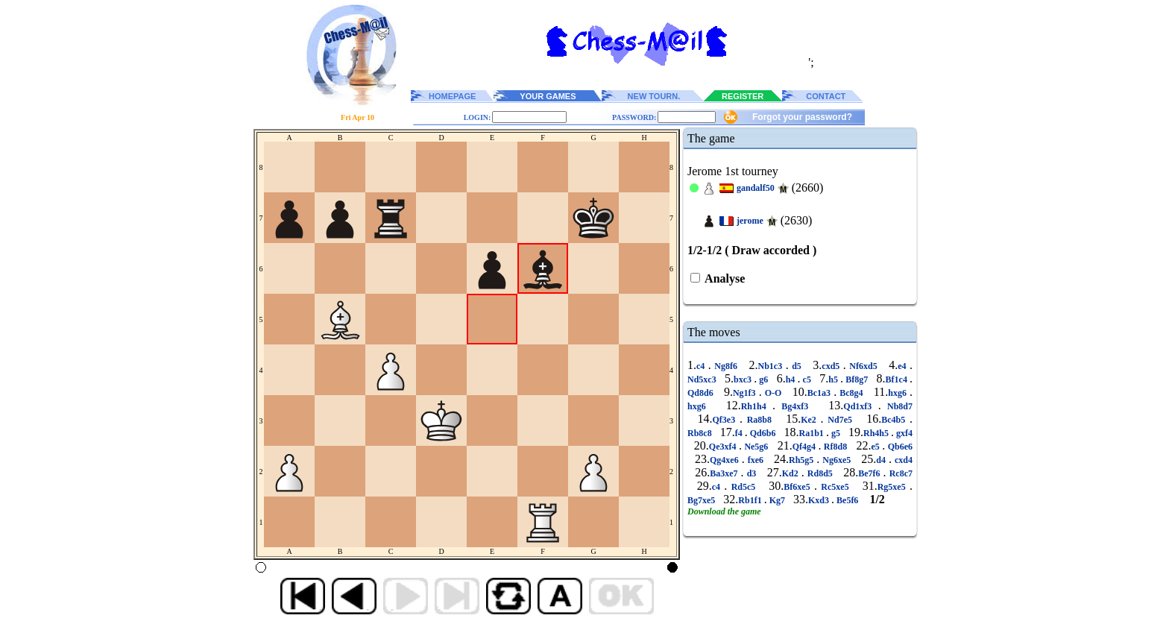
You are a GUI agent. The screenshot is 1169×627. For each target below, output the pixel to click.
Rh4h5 (877, 433)
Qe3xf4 (724, 446)
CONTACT (825, 96)
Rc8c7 (899, 473)
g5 (835, 433)
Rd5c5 (743, 487)
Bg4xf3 (795, 406)
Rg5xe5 (893, 487)
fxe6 (755, 460)
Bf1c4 (898, 379)
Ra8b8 (759, 420)
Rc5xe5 (835, 487)
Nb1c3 (772, 366)
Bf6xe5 (799, 487)
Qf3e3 (725, 420)
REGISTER (742, 96)
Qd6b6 (763, 433)
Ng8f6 (726, 366)
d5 (797, 366)
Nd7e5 (840, 420)
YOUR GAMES (548, 96)
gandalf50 (756, 188)
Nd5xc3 (703, 379)
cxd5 (832, 366)
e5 (877, 446)
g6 (763, 379)
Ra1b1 (812, 433)
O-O (773, 393)
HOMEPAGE (452, 96)
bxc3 (744, 379)
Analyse (723, 278)
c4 (702, 366)
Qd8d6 (701, 393)
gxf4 (903, 433)
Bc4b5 (895, 420)
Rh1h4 (756, 406)
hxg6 (899, 393)
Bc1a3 (820, 393)
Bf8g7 (856, 379)
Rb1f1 (750, 500)
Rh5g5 (802, 460)
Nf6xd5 (863, 366)
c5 (806, 379)
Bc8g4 (851, 393)
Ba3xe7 (725, 473)
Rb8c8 (700, 433)
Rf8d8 (835, 446)
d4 (882, 460)
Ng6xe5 (836, 460)
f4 (740, 433)
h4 (792, 379)
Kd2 (791, 473)
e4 (904, 366)
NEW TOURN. (654, 96)
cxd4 (902, 460)
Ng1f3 (746, 393)
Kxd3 (819, 500)
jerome (750, 220)
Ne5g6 (756, 446)
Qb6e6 (899, 446)
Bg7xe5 (702, 500)
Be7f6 (870, 473)
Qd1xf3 (860, 406)
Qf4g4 (806, 446)
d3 (752, 473)
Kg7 (777, 500)
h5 (834, 379)
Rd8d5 (820, 473)
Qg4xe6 (726, 460)
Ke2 (810, 420)
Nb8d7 (897, 406)
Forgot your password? (802, 117)
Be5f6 (847, 500)
